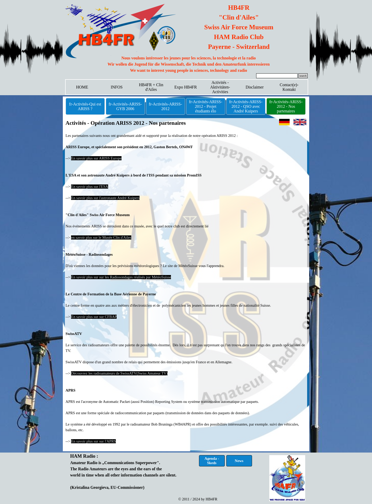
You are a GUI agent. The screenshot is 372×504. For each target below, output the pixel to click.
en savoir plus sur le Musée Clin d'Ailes (101, 237)
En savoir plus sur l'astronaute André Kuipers (105, 198)
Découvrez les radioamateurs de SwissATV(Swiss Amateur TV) (119, 373)
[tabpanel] (188, 64)
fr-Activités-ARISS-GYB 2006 (125, 106)
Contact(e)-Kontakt (289, 87)
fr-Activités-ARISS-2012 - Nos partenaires (285, 106)
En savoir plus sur (84, 277)
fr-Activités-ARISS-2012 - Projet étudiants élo (205, 106)
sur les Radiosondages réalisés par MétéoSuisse (134, 277)
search (302, 75)
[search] (277, 75)
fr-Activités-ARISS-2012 (165, 106)
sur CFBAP (107, 317)
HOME (82, 87)
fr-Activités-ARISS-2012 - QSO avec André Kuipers (245, 106)
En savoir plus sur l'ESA (89, 186)
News (239, 461)
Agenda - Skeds (211, 460)
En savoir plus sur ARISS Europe (96, 158)
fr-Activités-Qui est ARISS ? (85, 106)
